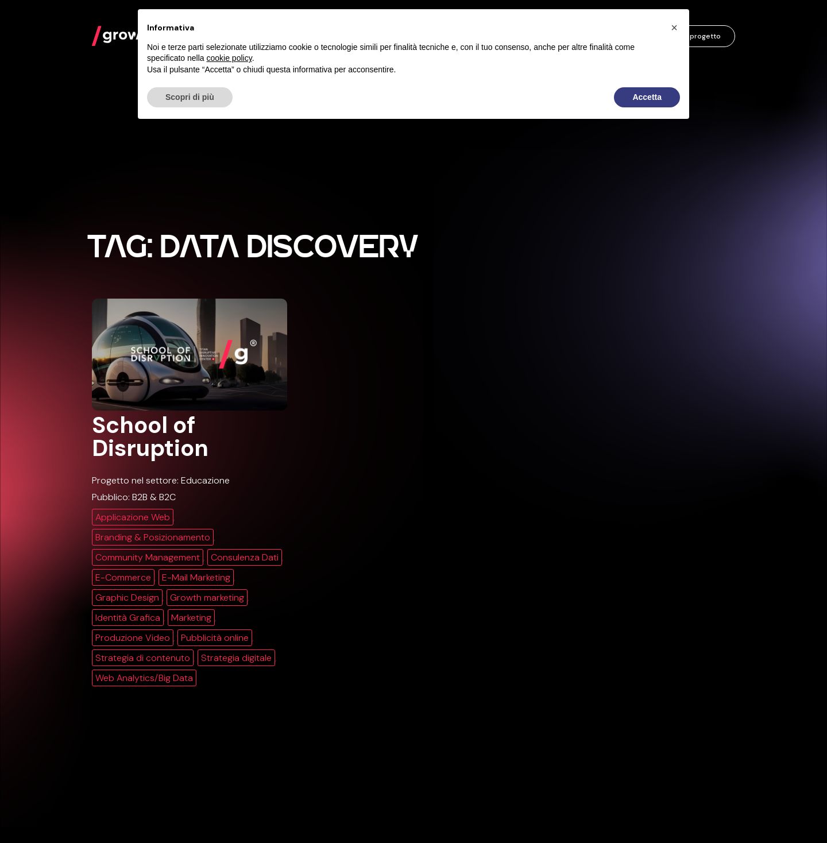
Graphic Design (127, 597)
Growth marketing (207, 597)
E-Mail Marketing (196, 577)
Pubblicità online (215, 638)
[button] (674, 27)
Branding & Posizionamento (152, 537)
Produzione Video (132, 638)
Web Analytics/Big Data (144, 678)
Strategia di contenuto (142, 658)
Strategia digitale (236, 658)
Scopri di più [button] (189, 97)
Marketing (191, 618)
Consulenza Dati (245, 557)
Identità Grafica (127, 618)
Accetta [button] (647, 97)
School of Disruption (150, 436)
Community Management (147, 557)
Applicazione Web (132, 517)
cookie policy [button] (229, 58)
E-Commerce (123, 577)
